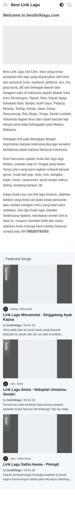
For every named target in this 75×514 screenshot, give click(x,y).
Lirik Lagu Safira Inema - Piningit (31, 464)
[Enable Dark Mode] (61, 4)
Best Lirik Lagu (25, 5)
